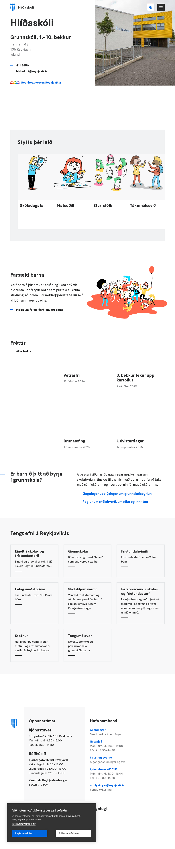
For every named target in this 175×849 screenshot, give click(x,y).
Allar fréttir (23, 364)
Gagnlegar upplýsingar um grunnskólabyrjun (117, 506)
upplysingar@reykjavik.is (114, 787)
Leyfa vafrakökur (24, 833)
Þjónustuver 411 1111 (114, 773)
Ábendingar (114, 732)
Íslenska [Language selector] (150, 7)
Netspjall (114, 746)
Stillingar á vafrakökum (69, 833)
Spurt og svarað (114, 760)
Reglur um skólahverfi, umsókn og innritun (115, 515)
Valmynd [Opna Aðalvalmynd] (161, 7)
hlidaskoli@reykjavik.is (31, 71)
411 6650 (22, 65)
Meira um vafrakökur (24, 823)
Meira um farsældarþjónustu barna (39, 322)
